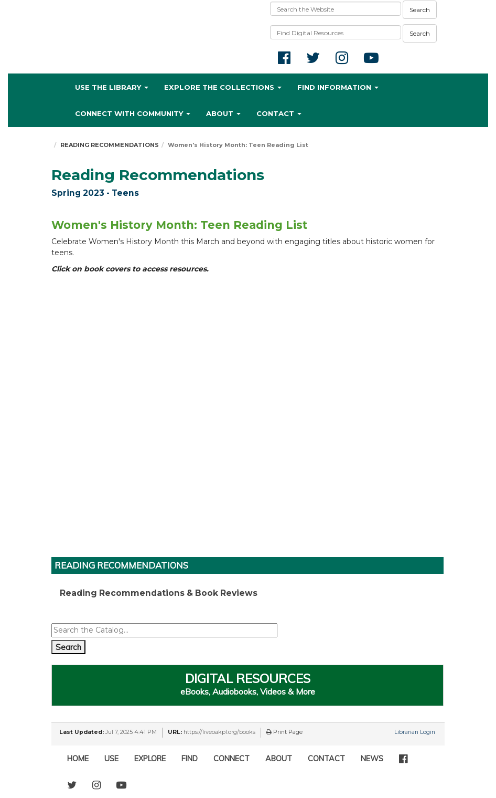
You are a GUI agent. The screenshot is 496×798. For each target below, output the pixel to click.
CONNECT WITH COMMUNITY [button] (132, 113)
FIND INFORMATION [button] (338, 87)
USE (111, 758)
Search (419, 10)
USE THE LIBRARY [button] (111, 87)
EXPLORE (150, 758)
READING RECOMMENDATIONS (109, 145)
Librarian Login (414, 732)
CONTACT (326, 758)
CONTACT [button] (278, 113)
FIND (189, 758)
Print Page (284, 732)
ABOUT (278, 758)
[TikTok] (142, 780)
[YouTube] (121, 785)
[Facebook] (403, 759)
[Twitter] (71, 785)
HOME (78, 758)
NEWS (372, 758)
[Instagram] (96, 785)
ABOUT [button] (223, 113)
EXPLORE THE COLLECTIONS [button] (223, 87)
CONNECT (231, 758)
